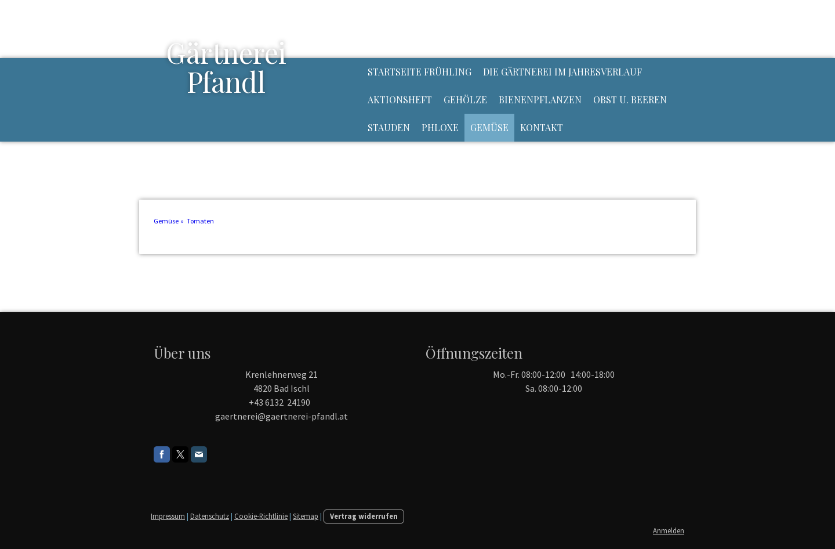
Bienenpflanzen (540, 99)
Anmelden (668, 530)
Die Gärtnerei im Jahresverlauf (562, 72)
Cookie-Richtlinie (261, 516)
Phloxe (440, 127)
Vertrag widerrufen (364, 516)
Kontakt (541, 127)
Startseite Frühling (419, 72)
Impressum (168, 516)
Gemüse (489, 127)
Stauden (389, 127)
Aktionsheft (400, 99)
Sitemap (305, 516)
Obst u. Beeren (630, 99)
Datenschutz (209, 516)
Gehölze (465, 99)
